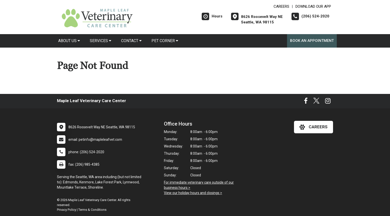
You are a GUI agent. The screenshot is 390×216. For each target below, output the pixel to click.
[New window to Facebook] (305, 102)
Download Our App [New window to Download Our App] (313, 6)
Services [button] (100, 40)
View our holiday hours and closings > (193, 193)
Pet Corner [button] (164, 40)
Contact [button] (131, 40)
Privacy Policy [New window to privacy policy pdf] (66, 210)
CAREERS (281, 6)
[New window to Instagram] (328, 102)
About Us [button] (69, 40)
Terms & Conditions (92, 210)
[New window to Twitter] (316, 102)
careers (313, 127)
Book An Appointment (312, 40)
